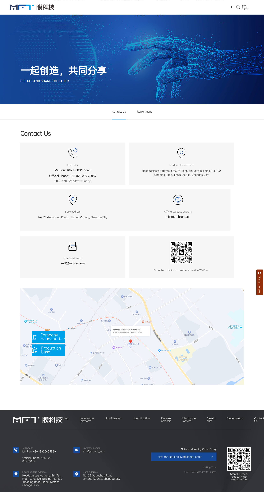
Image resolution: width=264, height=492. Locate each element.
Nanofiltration (141, 377)
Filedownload (234, 377)
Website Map (153, 486)
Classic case (211, 378)
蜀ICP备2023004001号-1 (130, 485)
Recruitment (144, 111)
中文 (241, 6)
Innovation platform (87, 378)
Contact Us (119, 111)
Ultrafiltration (113, 377)
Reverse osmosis (166, 378)
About (65, 377)
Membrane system (189, 378)
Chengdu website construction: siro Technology (187, 486)
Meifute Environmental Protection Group (51, 477)
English (243, 9)
